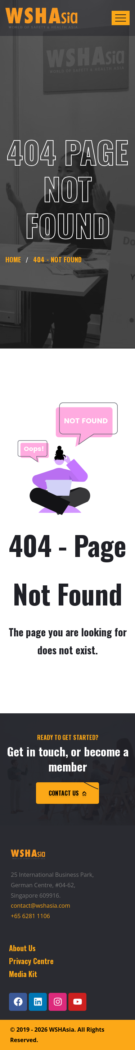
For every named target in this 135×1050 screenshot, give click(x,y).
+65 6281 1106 (30, 916)
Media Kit (23, 973)
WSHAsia (61, 1029)
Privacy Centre (31, 960)
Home (14, 259)
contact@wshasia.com (40, 905)
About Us (22, 948)
